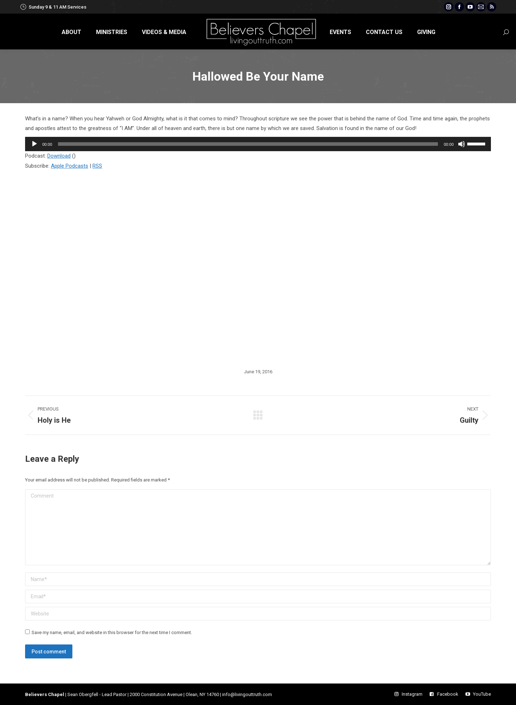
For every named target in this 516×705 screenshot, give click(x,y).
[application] (258, 144)
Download (59, 156)
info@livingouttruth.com (247, 694)
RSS (97, 166)
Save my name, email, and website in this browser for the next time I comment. (112, 632)
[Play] (34, 144)
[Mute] (461, 144)
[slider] (248, 144)
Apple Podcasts (69, 166)
